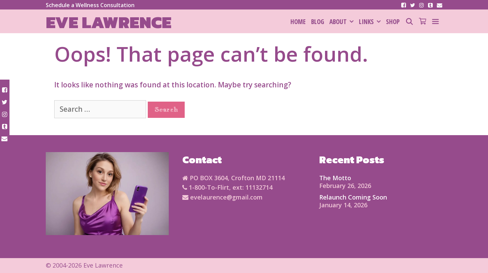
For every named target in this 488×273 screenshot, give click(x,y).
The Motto (335, 178)
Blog (317, 21)
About (342, 21)
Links (371, 21)
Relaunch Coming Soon (353, 197)
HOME (298, 21)
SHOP (393, 21)
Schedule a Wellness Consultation (90, 5)
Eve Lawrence (108, 22)
